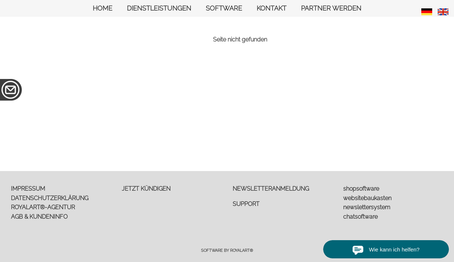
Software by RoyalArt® (227, 250)
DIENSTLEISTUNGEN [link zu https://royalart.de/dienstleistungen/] (159, 8)
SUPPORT (246, 204)
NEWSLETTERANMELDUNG (271, 188)
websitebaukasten (367, 198)
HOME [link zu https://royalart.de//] (102, 8)
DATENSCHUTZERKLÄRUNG (49, 198)
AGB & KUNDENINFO (39, 216)
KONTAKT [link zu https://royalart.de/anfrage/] (271, 8)
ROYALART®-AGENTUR (43, 207)
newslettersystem (366, 207)
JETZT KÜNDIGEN (146, 188)
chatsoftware (360, 216)
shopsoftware (361, 188)
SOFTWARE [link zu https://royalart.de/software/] (224, 8)
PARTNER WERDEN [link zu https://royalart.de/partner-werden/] (331, 8)
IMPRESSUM (28, 188)
